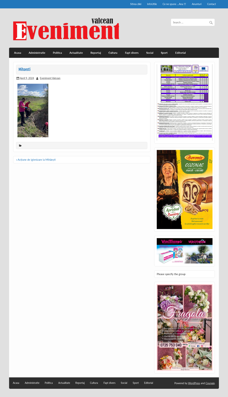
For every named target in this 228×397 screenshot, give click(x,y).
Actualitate (76, 52)
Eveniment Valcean (50, 78)
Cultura (112, 52)
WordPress (194, 383)
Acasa (17, 52)
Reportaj (95, 52)
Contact (211, 4)
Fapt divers (132, 52)
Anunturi (196, 4)
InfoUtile (152, 4)
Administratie (37, 52)
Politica (57, 52)
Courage (210, 383)
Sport (164, 52)
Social (149, 52)
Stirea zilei (135, 4)
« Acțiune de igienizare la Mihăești (36, 159)
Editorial (180, 52)
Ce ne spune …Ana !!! (174, 4)
